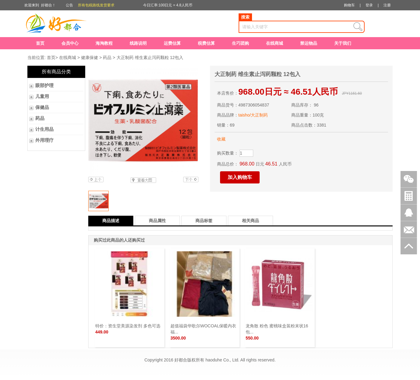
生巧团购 (240, 43)
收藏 (221, 139)
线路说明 (138, 43)
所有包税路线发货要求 (96, 5)
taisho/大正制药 (253, 115)
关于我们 (342, 43)
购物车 (349, 5)
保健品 (42, 107)
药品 (107, 57)
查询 (358, 27)
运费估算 (172, 43)
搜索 (245, 17)
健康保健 (89, 57)
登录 (369, 5)
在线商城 (274, 43)
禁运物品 (308, 43)
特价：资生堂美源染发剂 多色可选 (127, 325)
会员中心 (70, 43)
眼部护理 (44, 85)
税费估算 (206, 43)
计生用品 (44, 129)
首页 (40, 43)
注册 (387, 5)
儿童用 (42, 96)
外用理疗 (44, 140)
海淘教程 (104, 43)
